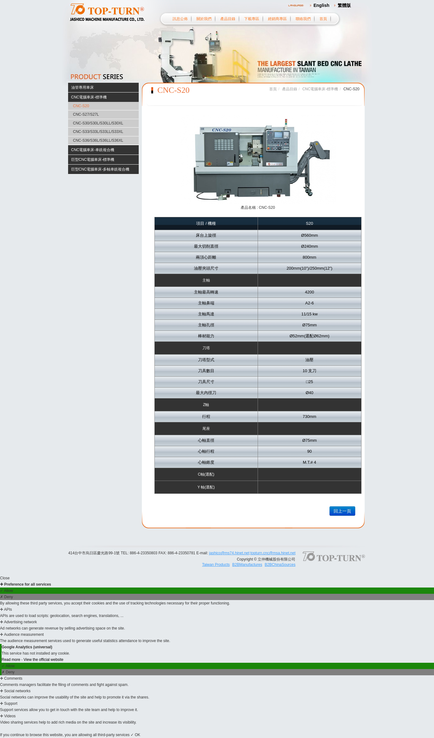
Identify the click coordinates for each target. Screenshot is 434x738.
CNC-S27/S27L (86, 114)
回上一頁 (342, 511)
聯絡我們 (303, 19)
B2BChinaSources (280, 564)
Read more (11, 659)
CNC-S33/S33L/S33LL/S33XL (98, 131)
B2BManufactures (247, 564)
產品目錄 (227, 19)
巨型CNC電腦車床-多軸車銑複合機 (100, 169)
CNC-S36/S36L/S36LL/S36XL (98, 140)
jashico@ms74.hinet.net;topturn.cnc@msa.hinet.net (252, 553)
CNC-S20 (81, 106)
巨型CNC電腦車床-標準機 (93, 159)
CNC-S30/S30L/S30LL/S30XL (98, 123)
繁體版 (344, 5)
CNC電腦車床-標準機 (89, 97)
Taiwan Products (216, 564)
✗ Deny (6, 597)
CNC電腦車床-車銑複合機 (93, 150)
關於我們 (204, 19)
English (321, 5)
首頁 (323, 19)
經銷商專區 (277, 19)
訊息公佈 (180, 19)
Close (5, 578)
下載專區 (251, 19)
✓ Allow (6, 590)
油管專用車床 (82, 87)
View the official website (43, 659)
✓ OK (135, 735)
